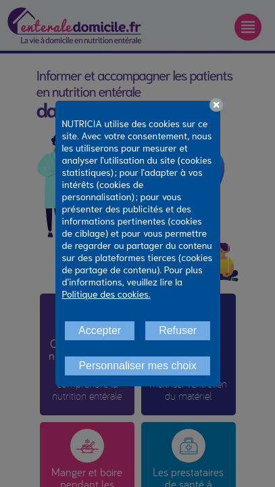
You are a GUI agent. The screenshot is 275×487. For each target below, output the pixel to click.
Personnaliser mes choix (137, 365)
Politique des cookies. (106, 293)
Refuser (178, 330)
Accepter (99, 330)
